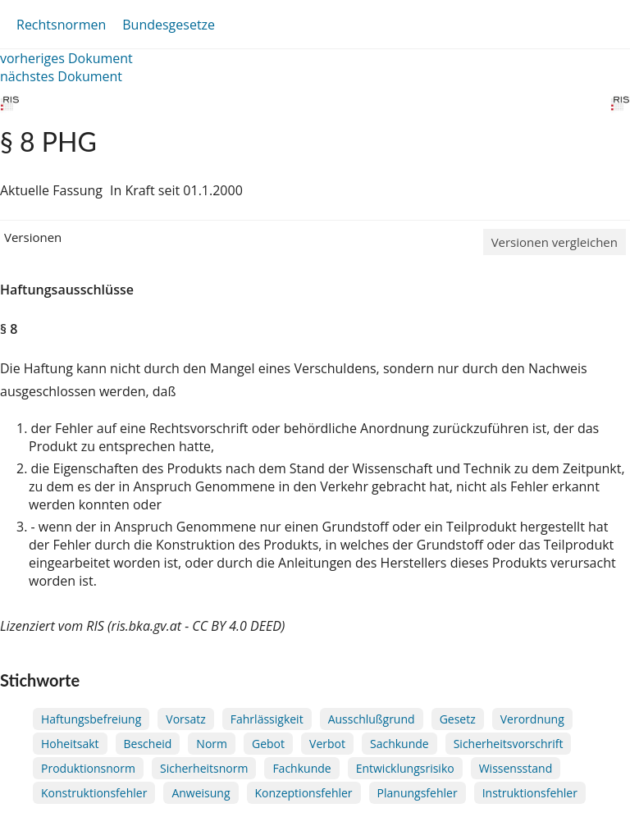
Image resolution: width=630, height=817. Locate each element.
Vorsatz (186, 719)
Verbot (327, 743)
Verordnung (532, 719)
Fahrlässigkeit (267, 719)
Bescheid (148, 743)
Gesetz (458, 719)
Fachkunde (301, 768)
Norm (211, 743)
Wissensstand (516, 768)
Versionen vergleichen (554, 242)
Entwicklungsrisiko (405, 768)
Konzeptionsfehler (304, 793)
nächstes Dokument (61, 76)
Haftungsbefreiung (91, 719)
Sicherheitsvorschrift (509, 743)
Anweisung (200, 793)
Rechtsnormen (61, 25)
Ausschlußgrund (371, 719)
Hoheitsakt (70, 743)
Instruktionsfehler (530, 793)
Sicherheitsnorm (204, 768)
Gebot (268, 743)
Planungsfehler (417, 793)
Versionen (33, 237)
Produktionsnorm (88, 768)
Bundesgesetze (168, 25)
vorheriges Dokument (66, 58)
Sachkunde (399, 743)
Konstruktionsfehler (94, 793)
